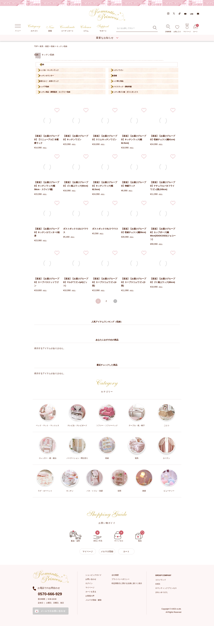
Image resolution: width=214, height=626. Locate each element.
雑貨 (144, 480)
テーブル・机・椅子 (137, 415)
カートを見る (90, 592)
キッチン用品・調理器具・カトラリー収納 (54, 92)
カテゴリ (34, 28)
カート (195, 28)
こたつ (166, 415)
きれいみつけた (161, 592)
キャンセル (118, 536)
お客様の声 (89, 596)
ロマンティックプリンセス (166, 588)
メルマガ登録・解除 (93, 600)
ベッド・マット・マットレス (47, 415)
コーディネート (67, 28)
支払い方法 (97, 536)
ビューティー (169, 480)
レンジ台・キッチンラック (49, 70)
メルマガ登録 (107, 551)
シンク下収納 (44, 86)
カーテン (166, 447)
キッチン (70, 480)
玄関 (119, 480)
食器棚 (114, 75)
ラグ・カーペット (45, 480)
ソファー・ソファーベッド (107, 415)
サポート (103, 28)
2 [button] (106, 301)
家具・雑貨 (44, 46)
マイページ (187, 27)
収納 (52, 46)
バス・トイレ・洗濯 (94, 480)
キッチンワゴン (117, 70)
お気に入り (177, 28)
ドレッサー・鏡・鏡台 (47, 447)
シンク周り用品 (117, 81)
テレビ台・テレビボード (77, 415)
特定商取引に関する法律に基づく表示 (127, 583)
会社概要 (115, 575)
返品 (139, 536)
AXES (157, 584)
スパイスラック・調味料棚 (122, 86)
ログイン (89, 583)
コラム (85, 28)
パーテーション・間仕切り (77, 447)
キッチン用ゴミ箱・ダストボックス (125, 92)
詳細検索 (168, 28)
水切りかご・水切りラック (49, 81)
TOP (36, 46)
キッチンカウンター (46, 75)
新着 (50, 28)
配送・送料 (75, 536)
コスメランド (160, 580)
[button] (115, 301)
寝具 (137, 447)
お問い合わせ (90, 579)
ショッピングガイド (93, 575)
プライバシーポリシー (120, 579)
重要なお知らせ (105, 38)
